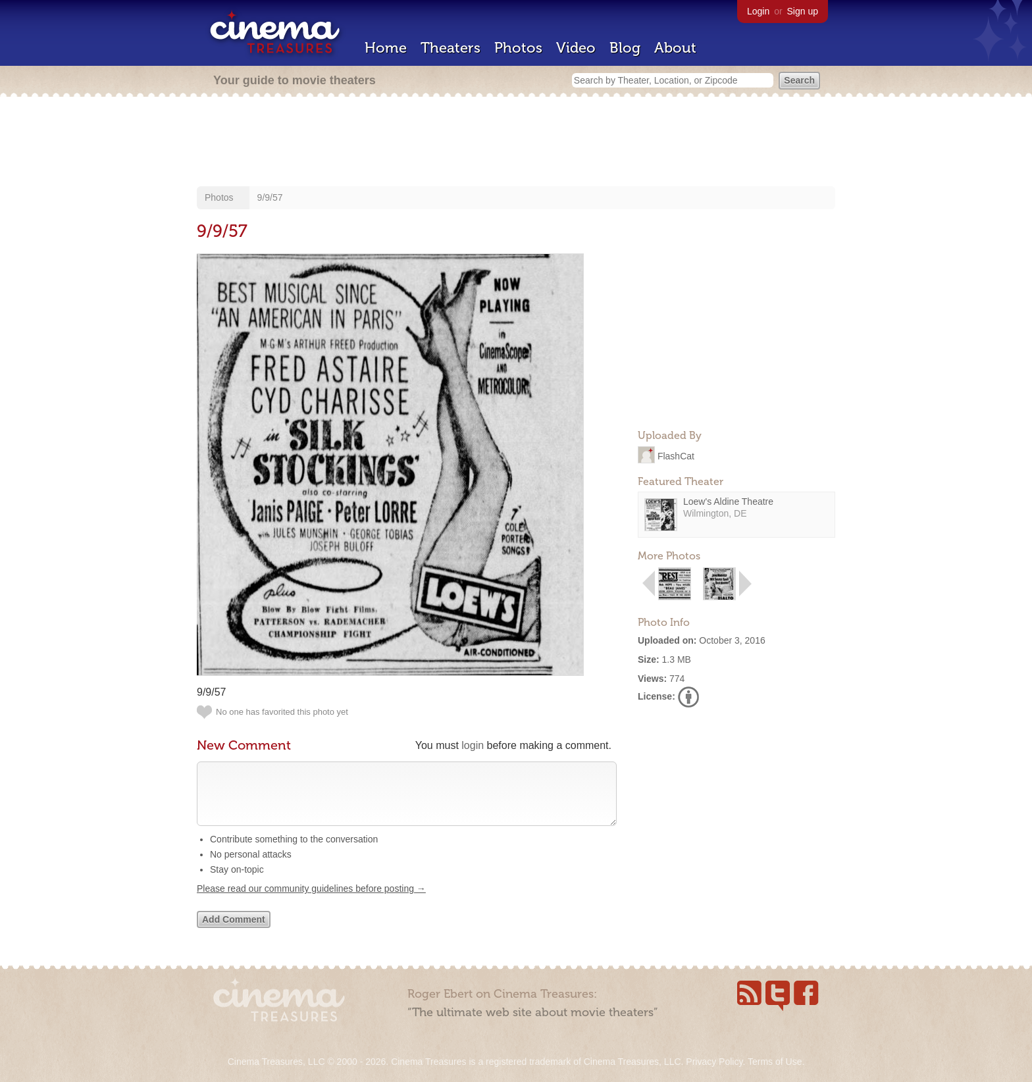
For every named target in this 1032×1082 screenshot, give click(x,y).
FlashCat (676, 455)
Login (758, 11)
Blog (624, 48)
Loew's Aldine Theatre (728, 501)
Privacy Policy (714, 1061)
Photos (518, 48)
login (472, 745)
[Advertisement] (516, 142)
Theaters (450, 48)
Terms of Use (775, 1061)
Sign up (802, 11)
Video (576, 48)
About (675, 48)
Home (386, 48)
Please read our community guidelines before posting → (311, 901)
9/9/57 (270, 197)
